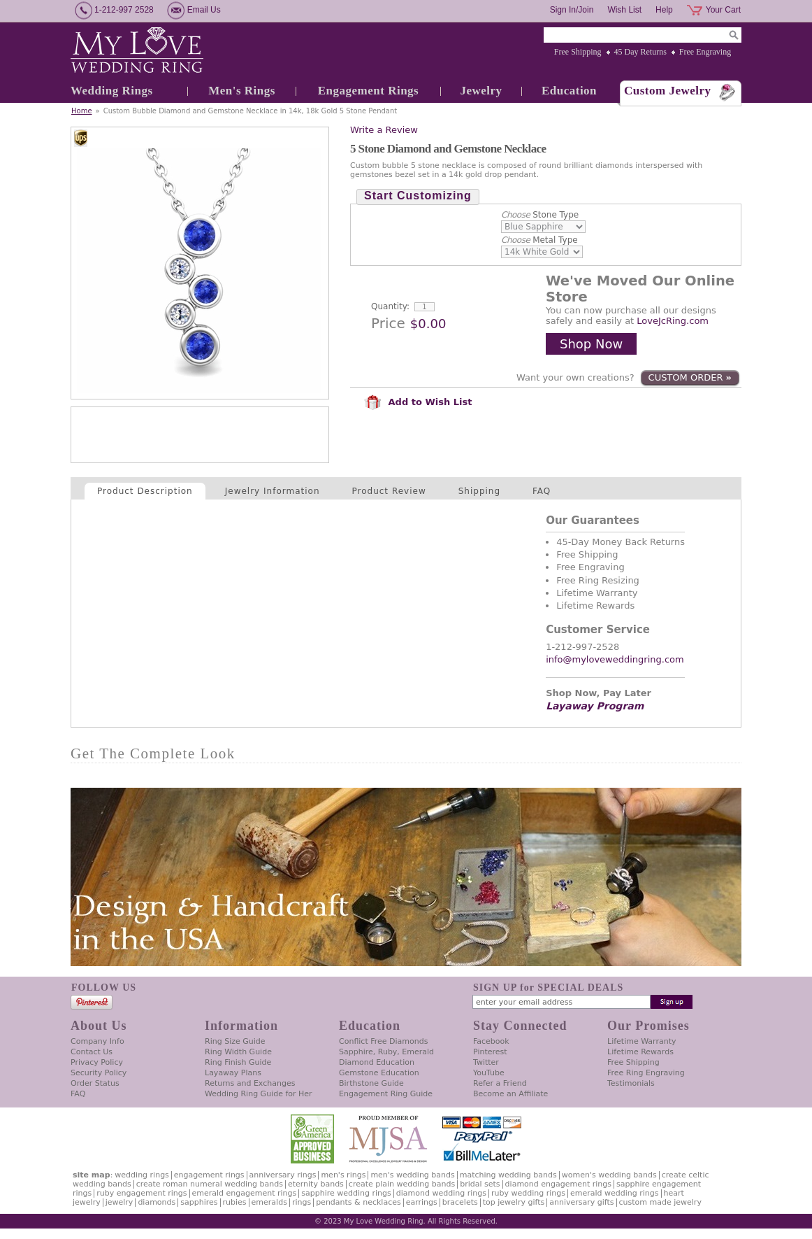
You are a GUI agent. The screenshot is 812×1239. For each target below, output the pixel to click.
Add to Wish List (418, 402)
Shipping (479, 491)
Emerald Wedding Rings (614, 1193)
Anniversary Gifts (581, 1202)
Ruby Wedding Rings (528, 1193)
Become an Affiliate (510, 1093)
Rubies (235, 1202)
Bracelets (460, 1202)
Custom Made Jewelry (660, 1202)
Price (388, 323)
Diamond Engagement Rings (558, 1184)
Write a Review (384, 130)
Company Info (97, 1041)
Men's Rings (241, 90)
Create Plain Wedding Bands (402, 1184)
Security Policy (98, 1072)
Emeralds (269, 1202)
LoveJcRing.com (673, 321)
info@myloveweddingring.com (615, 659)
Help (664, 10)
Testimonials (631, 1083)
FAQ (541, 491)
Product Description (145, 491)
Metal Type (539, 240)
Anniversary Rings (283, 1175)
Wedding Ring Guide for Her (258, 1093)
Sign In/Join (572, 10)
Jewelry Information (272, 491)
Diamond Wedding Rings (441, 1193)
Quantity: (390, 306)
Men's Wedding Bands (412, 1175)
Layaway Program (595, 705)
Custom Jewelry (667, 90)
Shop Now (591, 344)
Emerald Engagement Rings (244, 1193)
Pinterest (490, 1051)
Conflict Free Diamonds (383, 1041)
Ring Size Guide (235, 1041)
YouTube (489, 1072)
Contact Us (92, 1051)
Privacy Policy (97, 1062)
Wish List (624, 10)
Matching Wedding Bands (508, 1175)
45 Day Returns (640, 52)
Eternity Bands (316, 1184)
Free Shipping (578, 52)
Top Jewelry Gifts (513, 1202)
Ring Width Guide (238, 1051)
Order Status (95, 1083)
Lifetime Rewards (640, 1051)
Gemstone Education (379, 1072)
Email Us (204, 10)
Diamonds (156, 1202)
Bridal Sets (480, 1184)
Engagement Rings (368, 90)
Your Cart (723, 10)
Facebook (491, 1041)
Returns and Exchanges (250, 1083)
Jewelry (481, 90)
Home (81, 111)
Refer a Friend (500, 1083)
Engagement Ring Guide (386, 1093)
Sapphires (198, 1202)
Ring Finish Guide (238, 1062)
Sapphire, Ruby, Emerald (386, 1051)
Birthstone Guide (371, 1083)
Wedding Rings (112, 90)
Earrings (421, 1202)
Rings (301, 1202)
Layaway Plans (233, 1072)
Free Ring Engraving (646, 1072)
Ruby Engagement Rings (141, 1193)
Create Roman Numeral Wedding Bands (209, 1184)
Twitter (486, 1062)
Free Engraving (705, 52)
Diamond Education (376, 1062)
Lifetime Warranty (641, 1041)
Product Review (389, 491)
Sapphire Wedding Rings (346, 1193)
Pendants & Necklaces (358, 1202)
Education (569, 90)
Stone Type (540, 215)
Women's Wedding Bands (609, 1175)
